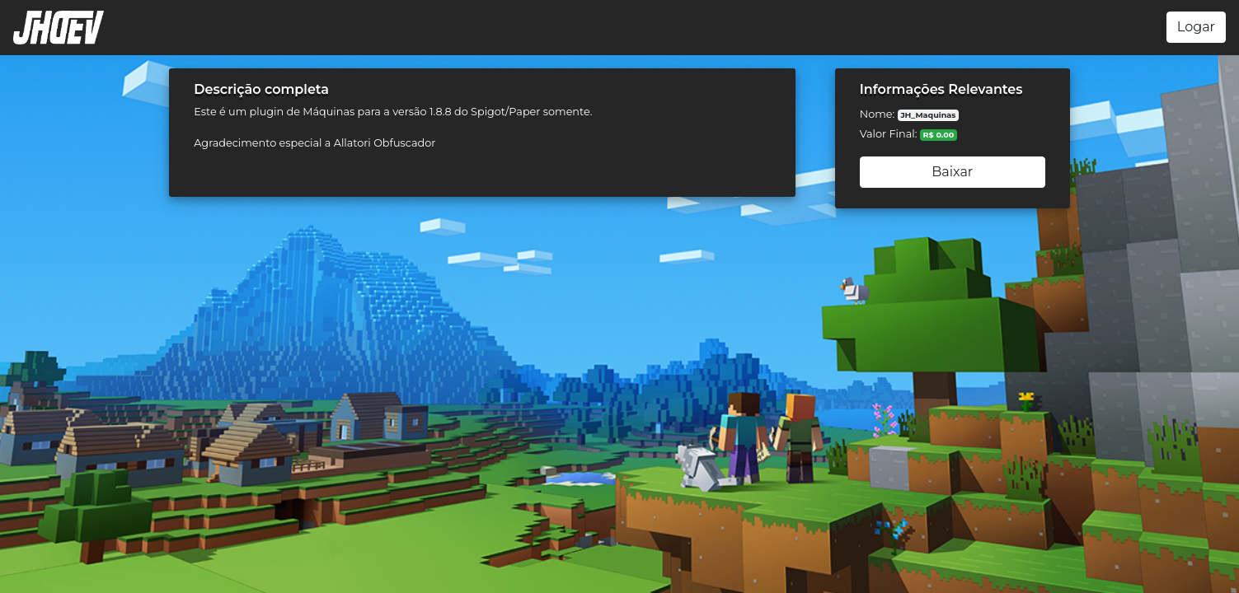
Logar (1196, 27)
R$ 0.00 (939, 134)
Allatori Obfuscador (385, 143)
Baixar (952, 172)
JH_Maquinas (927, 114)
